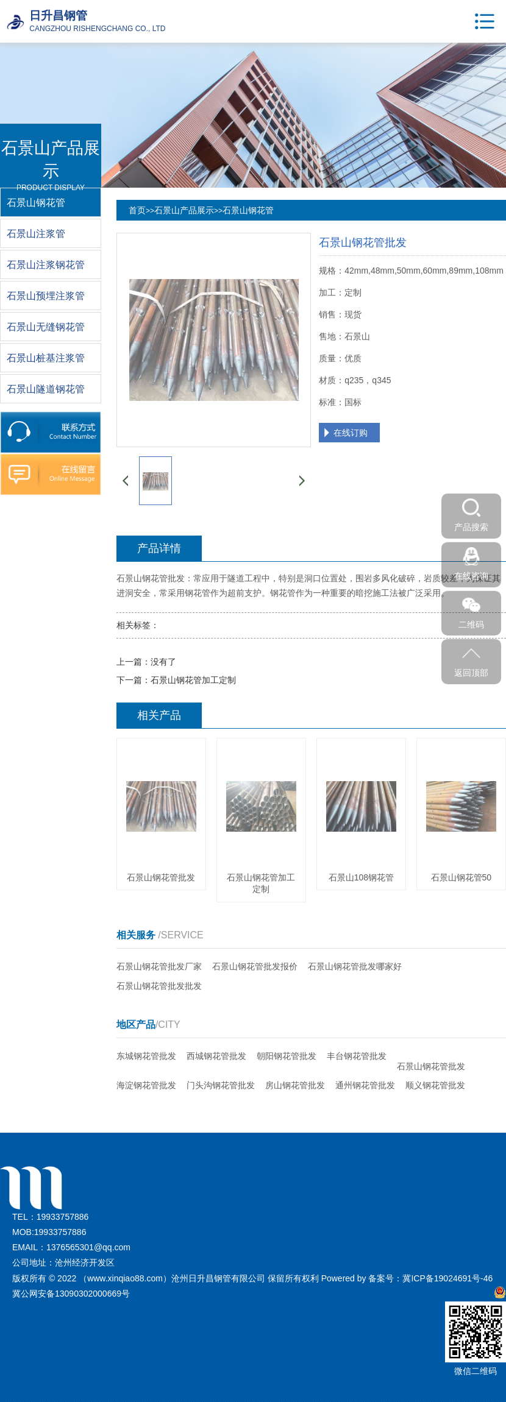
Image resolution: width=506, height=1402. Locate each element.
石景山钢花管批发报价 (255, 966)
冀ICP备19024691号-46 (447, 1278)
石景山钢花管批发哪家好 (355, 966)
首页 (137, 210)
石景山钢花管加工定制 (193, 680)
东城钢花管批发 (146, 1056)
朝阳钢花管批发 (286, 1056)
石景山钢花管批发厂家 (159, 966)
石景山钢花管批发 (431, 1066)
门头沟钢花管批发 (221, 1085)
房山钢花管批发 (295, 1085)
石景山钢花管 (248, 210)
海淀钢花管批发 (146, 1085)
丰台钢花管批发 (357, 1056)
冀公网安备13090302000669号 (71, 1293)
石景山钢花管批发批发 (159, 986)
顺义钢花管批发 (435, 1085)
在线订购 (350, 432)
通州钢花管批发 (365, 1085)
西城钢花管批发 (216, 1056)
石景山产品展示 (184, 210)
